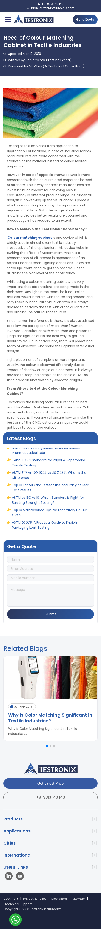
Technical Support (18, 904)
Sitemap (78, 898)
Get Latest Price (50, 783)
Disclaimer (59, 898)
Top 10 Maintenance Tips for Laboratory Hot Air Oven (49, 514)
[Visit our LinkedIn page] (10, 876)
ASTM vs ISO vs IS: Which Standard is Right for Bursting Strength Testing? (48, 501)
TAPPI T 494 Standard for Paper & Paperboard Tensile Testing (48, 464)
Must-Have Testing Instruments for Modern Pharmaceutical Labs (46, 451)
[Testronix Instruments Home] (33, 19)
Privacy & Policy (34, 898)
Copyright (10, 898)
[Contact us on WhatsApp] (15, 920)
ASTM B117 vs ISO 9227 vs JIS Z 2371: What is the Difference (49, 476)
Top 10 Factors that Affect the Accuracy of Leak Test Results (50, 489)
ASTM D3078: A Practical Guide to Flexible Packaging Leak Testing (45, 526)
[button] (47, 746)
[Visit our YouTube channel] (20, 876)
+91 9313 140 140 (50, 797)
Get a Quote (85, 19)
